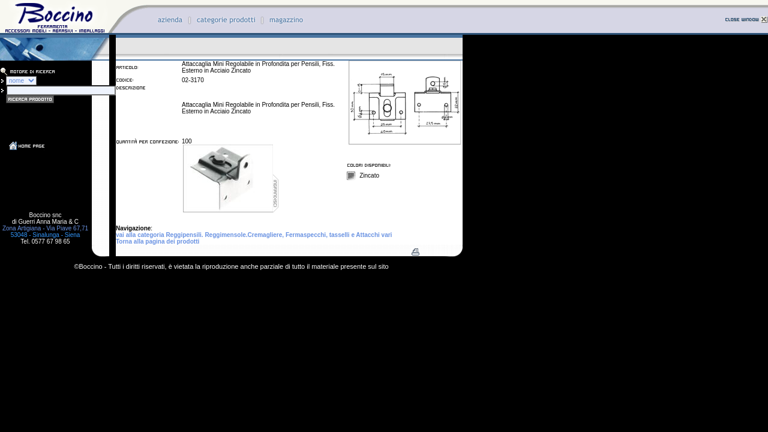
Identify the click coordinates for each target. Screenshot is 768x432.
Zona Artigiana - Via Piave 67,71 (45, 228)
